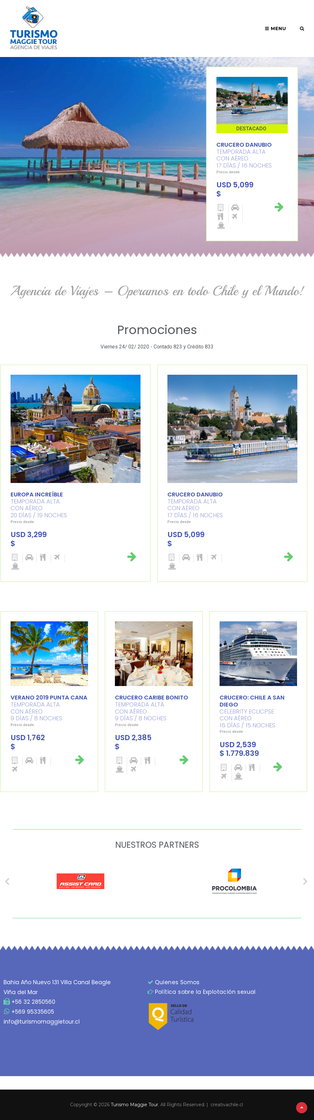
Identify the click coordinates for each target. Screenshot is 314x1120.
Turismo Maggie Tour (134, 1105)
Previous (8, 881)
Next (306, 881)
